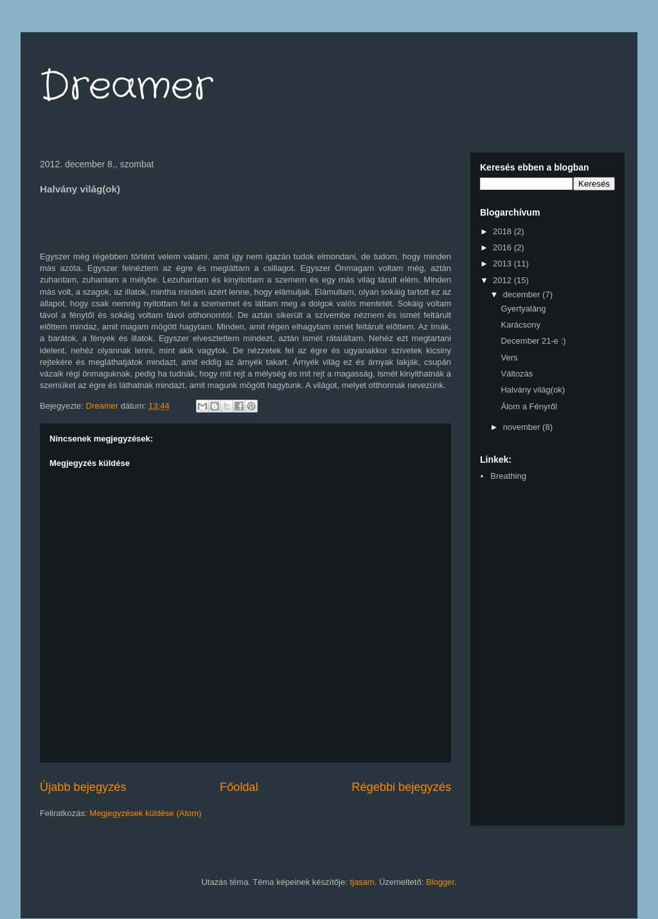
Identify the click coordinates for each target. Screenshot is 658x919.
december (522, 294)
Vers (509, 357)
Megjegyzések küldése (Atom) (145, 813)
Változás (517, 373)
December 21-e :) (533, 341)
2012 (503, 280)
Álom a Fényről (528, 406)
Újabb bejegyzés (83, 787)
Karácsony (520, 325)
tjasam (362, 882)
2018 (503, 231)
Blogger (440, 882)
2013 (503, 263)
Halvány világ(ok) (533, 390)
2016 (503, 247)
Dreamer (126, 87)
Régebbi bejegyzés (401, 787)
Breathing (508, 476)
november (522, 427)
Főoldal (239, 787)
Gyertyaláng (523, 308)
